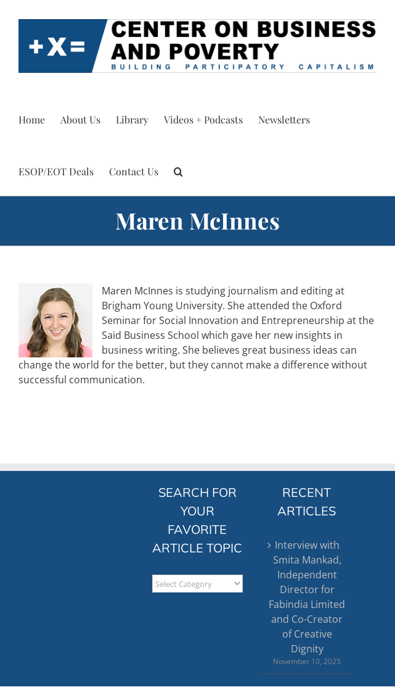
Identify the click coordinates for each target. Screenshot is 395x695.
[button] (178, 170)
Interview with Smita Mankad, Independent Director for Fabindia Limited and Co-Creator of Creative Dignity (307, 596)
